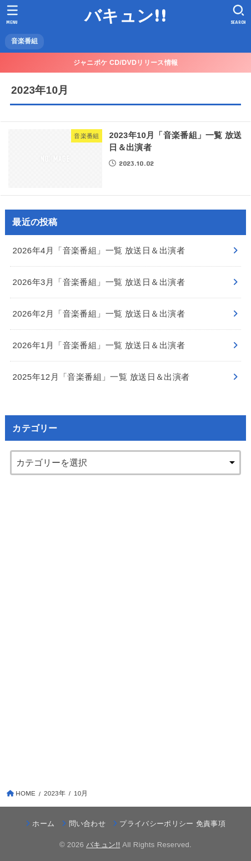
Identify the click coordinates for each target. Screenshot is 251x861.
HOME (26, 793)
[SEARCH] (238, 14)
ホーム (43, 823)
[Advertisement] (125, 623)
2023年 (55, 793)
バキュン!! (125, 15)
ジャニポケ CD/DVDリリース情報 (125, 63)
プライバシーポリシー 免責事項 (172, 823)
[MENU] (12, 14)
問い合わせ (87, 823)
